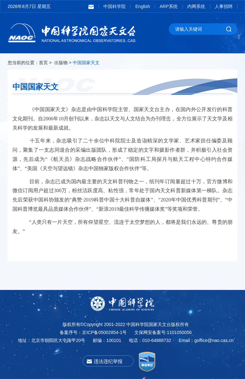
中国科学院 (114, 6)
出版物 (61, 62)
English (142, 6)
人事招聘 (224, 6)
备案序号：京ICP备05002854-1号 (93, 332)
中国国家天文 (86, 62)
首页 (43, 62)
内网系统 (196, 6)
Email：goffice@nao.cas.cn (206, 340)
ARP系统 (169, 6)
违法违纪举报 (108, 361)
